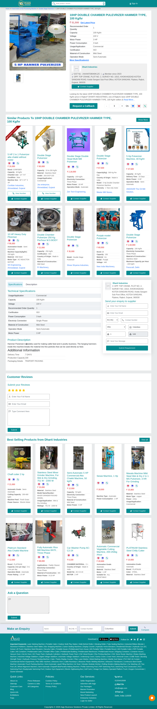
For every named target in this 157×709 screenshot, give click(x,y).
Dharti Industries (89, 67)
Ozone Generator (16, 671)
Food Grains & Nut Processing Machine (24, 9)
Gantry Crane (100, 656)
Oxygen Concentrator (136, 669)
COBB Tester (134, 656)
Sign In (134, 4)
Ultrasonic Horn (57, 661)
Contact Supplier (85, 86)
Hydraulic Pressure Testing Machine (36, 659)
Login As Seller (86, 701)
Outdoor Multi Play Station (68, 644)
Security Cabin (49, 649)
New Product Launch (88, 695)
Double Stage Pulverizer (46, 9)
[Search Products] (53, 3)
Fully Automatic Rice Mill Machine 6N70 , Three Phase (47, 550)
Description (31, 284)
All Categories (33, 686)
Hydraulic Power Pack (70, 654)
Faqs (12, 698)
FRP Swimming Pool (106, 666)
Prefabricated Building (69, 651)
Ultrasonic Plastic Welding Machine (91, 661)
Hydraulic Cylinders (53, 654)
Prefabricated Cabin (34, 651)
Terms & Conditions (53, 683)
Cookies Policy (51, 681)
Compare (145, 629)
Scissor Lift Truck (16, 649)
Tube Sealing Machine (115, 644)
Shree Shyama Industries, (78, 265)
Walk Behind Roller (86, 644)
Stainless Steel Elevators (33, 649)
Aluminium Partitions (17, 646)
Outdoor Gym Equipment (54, 669)
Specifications (15, 284)
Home (8, 9)
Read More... (129, 100)
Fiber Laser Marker (81, 659)
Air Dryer (77, 664)
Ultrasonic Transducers (113, 661)
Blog (12, 689)
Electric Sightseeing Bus (74, 669)
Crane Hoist (111, 656)
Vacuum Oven (15, 654)
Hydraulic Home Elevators (105, 646)
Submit (14, 430)
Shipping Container (122, 651)
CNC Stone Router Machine (122, 654)
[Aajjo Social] (131, 639)
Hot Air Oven (26, 654)
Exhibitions (14, 695)
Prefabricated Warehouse (87, 651)
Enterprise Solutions (88, 698)
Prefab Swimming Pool (89, 666)
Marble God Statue (115, 659)
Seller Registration (87, 681)
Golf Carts (88, 669)
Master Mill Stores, (104, 192)
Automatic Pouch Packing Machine (30, 664)
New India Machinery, (106, 267)
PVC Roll (127, 659)
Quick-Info (14, 692)
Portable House (62, 649)
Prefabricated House (106, 651)
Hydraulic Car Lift (139, 646)
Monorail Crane (122, 656)
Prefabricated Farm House (79, 649)
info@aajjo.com (121, 688)
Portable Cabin (51, 644)
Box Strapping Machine (53, 646)
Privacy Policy (51, 686)
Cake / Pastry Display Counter (62, 659)
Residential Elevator (124, 646)
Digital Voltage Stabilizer (48, 656)
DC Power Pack (39, 654)
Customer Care (16, 686)
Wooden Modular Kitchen (91, 664)
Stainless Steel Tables (35, 646)
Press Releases (34, 681)
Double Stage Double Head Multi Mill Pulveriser (78, 159)
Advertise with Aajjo (88, 683)
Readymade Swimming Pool (33, 669)
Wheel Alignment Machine (27, 666)
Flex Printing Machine (102, 654)
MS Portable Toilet (96, 649)
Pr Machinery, (43, 267)
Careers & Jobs (34, 683)
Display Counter (89, 646)
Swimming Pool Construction (126, 666)
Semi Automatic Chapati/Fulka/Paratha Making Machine (58, 666)
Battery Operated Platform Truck (115, 669)
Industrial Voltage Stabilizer (28, 656)
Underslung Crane (87, 656)
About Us (14, 681)
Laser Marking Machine (36, 644)
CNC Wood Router (86, 654)
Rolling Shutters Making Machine (114, 664)
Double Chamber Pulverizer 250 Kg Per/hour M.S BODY (47, 237)
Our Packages (86, 686)
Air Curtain (136, 659)
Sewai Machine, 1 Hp (107, 476)
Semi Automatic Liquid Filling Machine (59, 664)
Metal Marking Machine (98, 659)
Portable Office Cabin (51, 651)
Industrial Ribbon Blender (134, 644)
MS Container (21, 651)
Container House (136, 651)
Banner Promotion (87, 689)
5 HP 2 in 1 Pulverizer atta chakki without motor (18, 157)
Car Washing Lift (134, 664)
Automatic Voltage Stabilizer (68, 656)
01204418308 (120, 680)
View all (144, 440)
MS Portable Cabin (125, 649)
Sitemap (13, 683)
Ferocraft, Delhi (132, 267)
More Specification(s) (79, 60)
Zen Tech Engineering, (76, 192)
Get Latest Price (88, 23)
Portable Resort (110, 649)
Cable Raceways (70, 661)
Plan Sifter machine (43, 661)
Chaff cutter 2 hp (16, 474)
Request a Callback (83, 106)
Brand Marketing (86, 692)
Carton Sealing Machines (72, 646)
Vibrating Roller (100, 644)
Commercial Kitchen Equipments (22, 661)
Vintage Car (97, 669)
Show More (143, 120)
